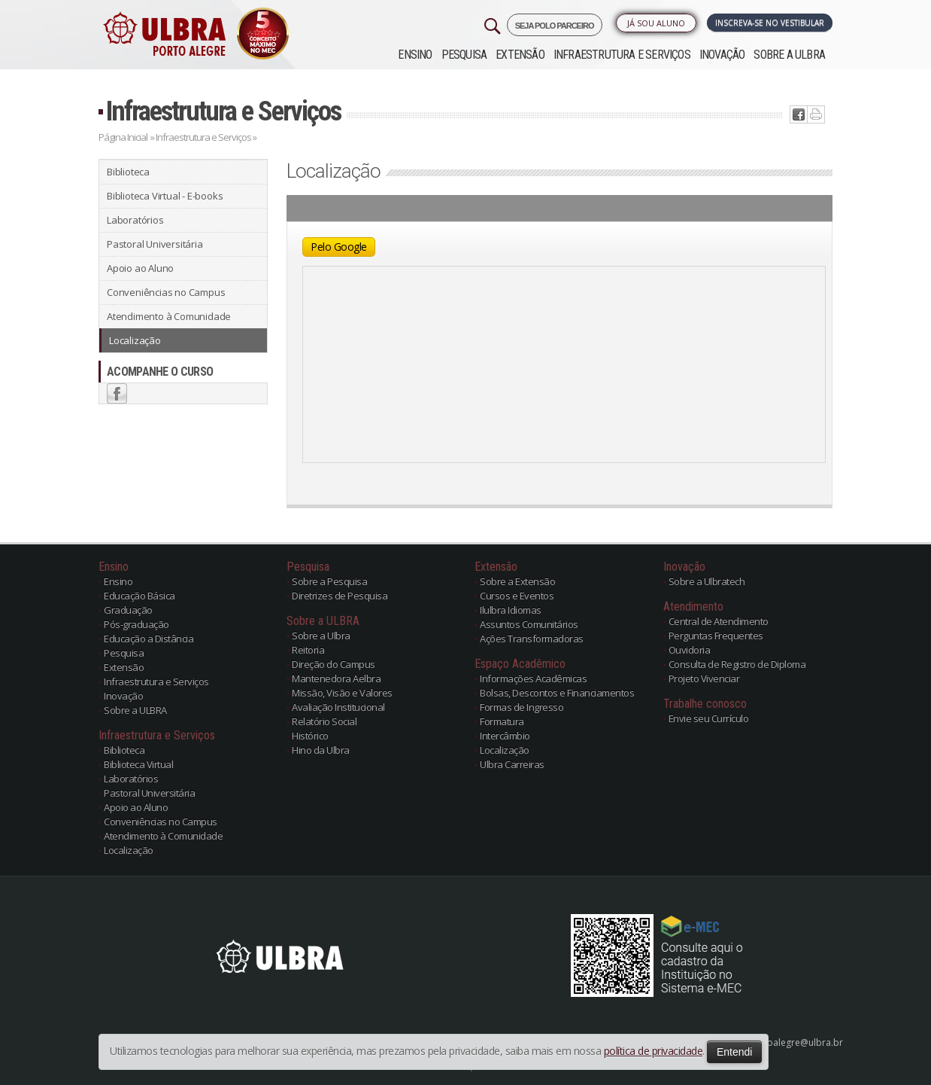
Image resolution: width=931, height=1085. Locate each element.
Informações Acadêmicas (533, 678)
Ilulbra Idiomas (510, 610)
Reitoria (308, 650)
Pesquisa (464, 54)
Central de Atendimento (719, 621)
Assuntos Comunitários (529, 624)
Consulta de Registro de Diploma (737, 664)
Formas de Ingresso (521, 707)
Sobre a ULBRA (789, 54)
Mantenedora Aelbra (336, 678)
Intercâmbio (505, 735)
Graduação (128, 610)
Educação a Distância (148, 638)
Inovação (722, 54)
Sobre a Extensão (517, 581)
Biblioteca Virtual (138, 764)
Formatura (502, 721)
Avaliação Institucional (338, 707)
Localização (135, 340)
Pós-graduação (136, 624)
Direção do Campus (333, 664)
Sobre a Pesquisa (329, 581)
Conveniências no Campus (166, 292)
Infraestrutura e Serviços (621, 54)
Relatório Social (324, 721)
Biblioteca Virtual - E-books (165, 196)
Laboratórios (135, 220)
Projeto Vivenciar (704, 678)
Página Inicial (123, 137)
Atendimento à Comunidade (169, 316)
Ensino (415, 54)
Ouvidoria (690, 650)
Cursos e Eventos (516, 595)
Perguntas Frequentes (716, 635)
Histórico (310, 735)
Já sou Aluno (656, 23)
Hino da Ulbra (321, 750)
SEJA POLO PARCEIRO (554, 25)
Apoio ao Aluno (140, 268)
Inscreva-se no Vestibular (769, 22)
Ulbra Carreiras (512, 764)
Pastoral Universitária (155, 244)
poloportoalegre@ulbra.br (785, 1042)
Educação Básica (139, 595)
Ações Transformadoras (532, 638)
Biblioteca (128, 171)
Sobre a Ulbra (321, 635)
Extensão (520, 54)
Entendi (734, 1052)
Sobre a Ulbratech (707, 581)
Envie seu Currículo (709, 718)
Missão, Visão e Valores (342, 692)
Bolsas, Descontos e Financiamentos (557, 692)
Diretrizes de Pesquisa (339, 595)
